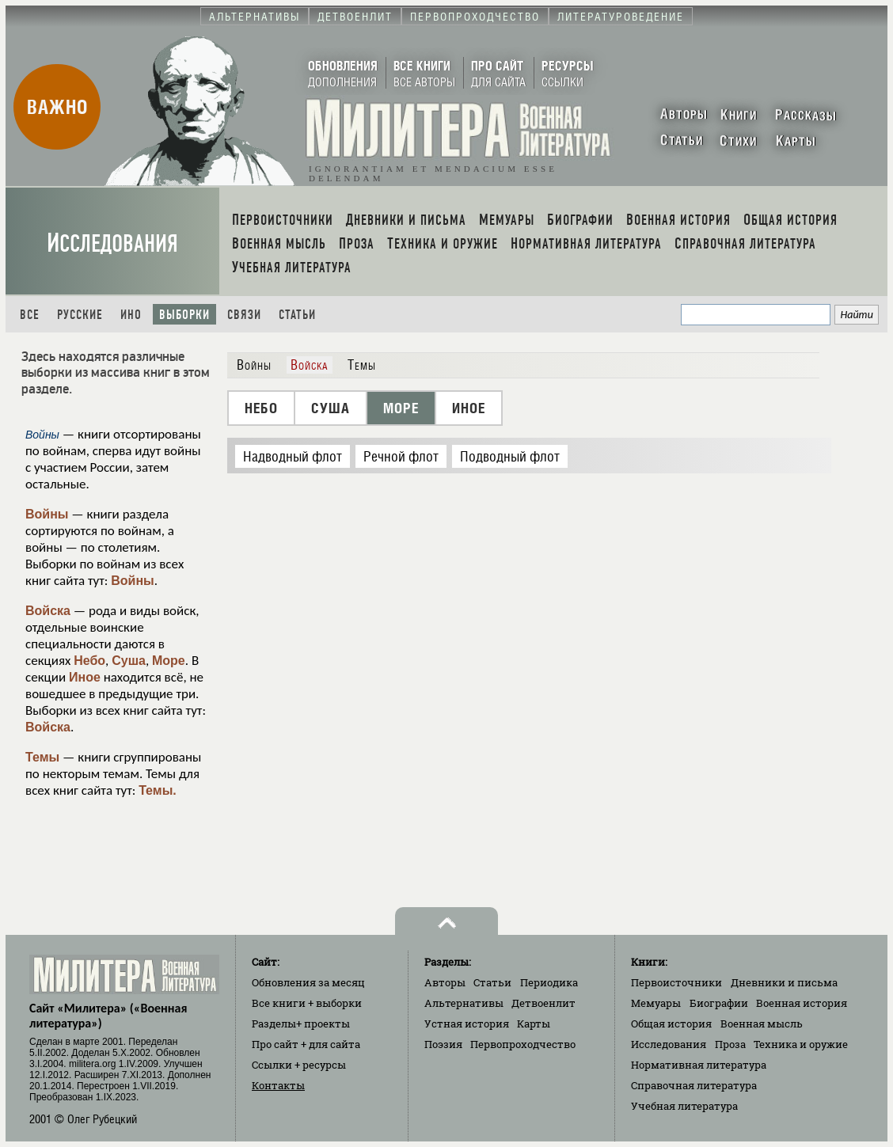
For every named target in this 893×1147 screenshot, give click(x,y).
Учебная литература (684, 1106)
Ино (131, 314)
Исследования (112, 243)
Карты (533, 1023)
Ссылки (299, 1065)
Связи (244, 314)
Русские (80, 314)
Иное (85, 677)
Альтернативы (464, 1003)
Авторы (445, 982)
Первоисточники (676, 982)
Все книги (307, 1003)
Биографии (719, 1003)
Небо (89, 660)
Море (168, 660)
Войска (47, 610)
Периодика (549, 982)
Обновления (308, 982)
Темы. (158, 790)
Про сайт (306, 1044)
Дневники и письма (784, 982)
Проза (730, 1044)
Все (30, 314)
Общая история (671, 1023)
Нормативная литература (698, 1065)
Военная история (801, 1003)
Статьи (297, 314)
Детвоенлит (543, 1003)
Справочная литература (694, 1085)
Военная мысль (761, 1023)
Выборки (184, 314)
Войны (47, 514)
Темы (42, 757)
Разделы (301, 1023)
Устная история (466, 1023)
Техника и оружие (801, 1044)
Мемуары (656, 1003)
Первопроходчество (523, 1044)
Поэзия (443, 1044)
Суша (129, 660)
